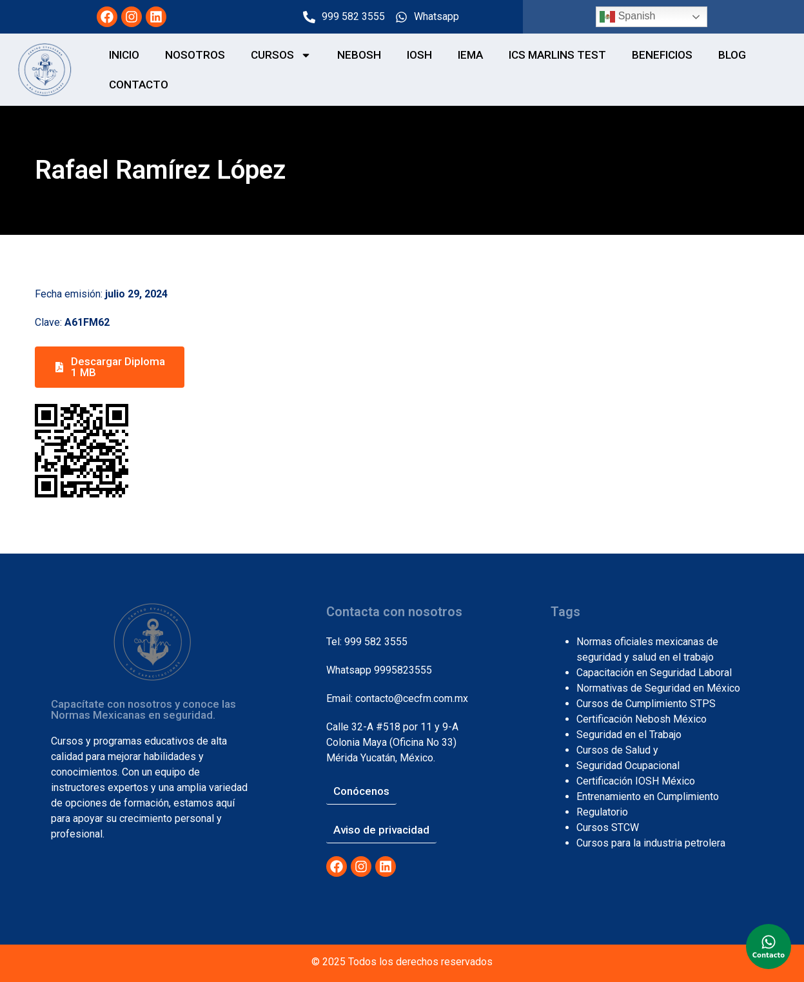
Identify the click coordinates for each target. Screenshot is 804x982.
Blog (732, 54)
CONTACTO (138, 84)
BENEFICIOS (662, 54)
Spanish (627, 17)
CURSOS (281, 55)
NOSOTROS (195, 54)
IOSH (419, 54)
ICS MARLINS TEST (557, 54)
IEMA (470, 54)
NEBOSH (359, 54)
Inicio (124, 54)
